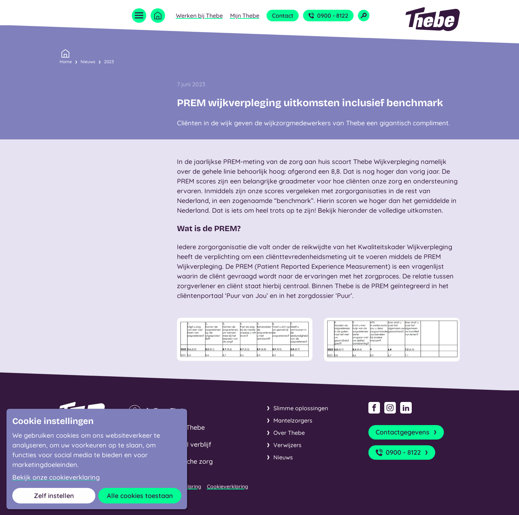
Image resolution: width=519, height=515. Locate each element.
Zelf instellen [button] (54, 496)
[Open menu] (139, 15)
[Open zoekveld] (363, 15)
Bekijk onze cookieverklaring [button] (56, 477)
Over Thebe (289, 432)
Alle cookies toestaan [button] (140, 496)
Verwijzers (287, 445)
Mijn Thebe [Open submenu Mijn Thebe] (244, 15)
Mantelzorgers (292, 420)
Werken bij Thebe (199, 15)
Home (66, 61)
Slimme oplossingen (300, 408)
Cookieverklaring (227, 486)
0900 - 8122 (328, 15)
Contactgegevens (407, 432)
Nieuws (88, 61)
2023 (109, 61)
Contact (282, 15)
